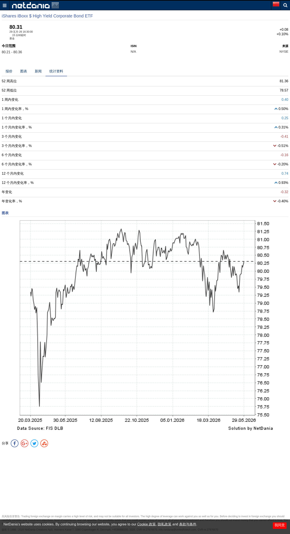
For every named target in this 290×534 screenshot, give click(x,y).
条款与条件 (187, 524)
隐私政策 (164, 524)
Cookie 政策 (146, 524)
